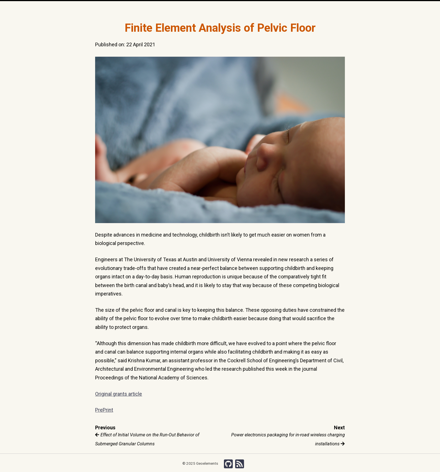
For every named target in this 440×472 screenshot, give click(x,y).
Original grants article (118, 394)
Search (295, 8)
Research (172, 8)
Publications (208, 8)
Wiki (260, 8)
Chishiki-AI (276, 8)
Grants (246, 8)
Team (189, 8)
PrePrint (104, 410)
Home (150, 9)
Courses (230, 8)
